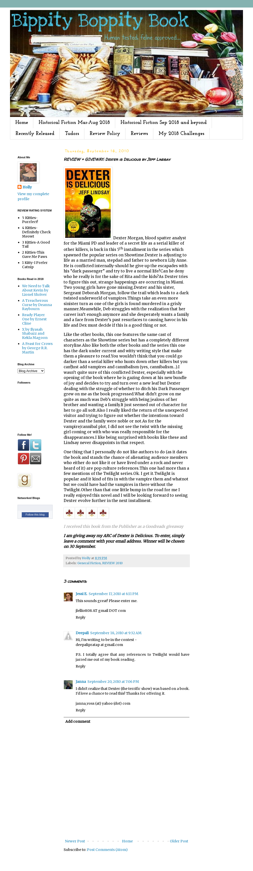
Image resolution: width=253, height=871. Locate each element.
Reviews (139, 133)
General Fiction (89, 563)
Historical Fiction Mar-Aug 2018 (74, 122)
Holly (27, 187)
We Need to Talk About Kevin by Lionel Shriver (36, 290)
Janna (81, 681)
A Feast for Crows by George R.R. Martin (37, 347)
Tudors (72, 133)
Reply (80, 617)
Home (21, 122)
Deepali (82, 633)
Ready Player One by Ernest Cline (34, 319)
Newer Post (75, 841)
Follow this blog (35, 514)
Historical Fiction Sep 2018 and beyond (163, 122)
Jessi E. (81, 594)
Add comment (77, 721)
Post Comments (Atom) (107, 849)
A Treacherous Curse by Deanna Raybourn (37, 304)
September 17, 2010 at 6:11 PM (113, 594)
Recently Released (35, 133)
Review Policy (105, 133)
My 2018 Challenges (181, 133)
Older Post (179, 841)
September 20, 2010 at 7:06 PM (113, 681)
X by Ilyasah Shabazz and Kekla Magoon (35, 333)
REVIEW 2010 (112, 563)
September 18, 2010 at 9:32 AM (116, 633)
